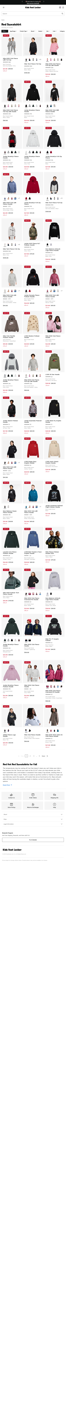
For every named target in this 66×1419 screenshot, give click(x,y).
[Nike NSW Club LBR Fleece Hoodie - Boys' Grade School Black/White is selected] (5, 463)
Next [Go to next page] (43, 756)
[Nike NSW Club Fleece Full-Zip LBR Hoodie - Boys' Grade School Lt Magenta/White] (51, 60)
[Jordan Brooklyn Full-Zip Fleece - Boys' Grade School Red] (51, 152)
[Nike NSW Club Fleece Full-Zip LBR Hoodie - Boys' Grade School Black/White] (61, 60)
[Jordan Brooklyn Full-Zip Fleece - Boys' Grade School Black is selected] (47, 152)
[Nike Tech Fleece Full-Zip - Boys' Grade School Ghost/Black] (36, 60)
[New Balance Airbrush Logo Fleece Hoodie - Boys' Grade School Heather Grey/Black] (51, 245)
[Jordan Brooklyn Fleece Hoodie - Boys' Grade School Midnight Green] (33, 106)
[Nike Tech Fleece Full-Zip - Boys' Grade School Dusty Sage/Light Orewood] (33, 60)
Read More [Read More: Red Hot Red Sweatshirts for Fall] (7, 785)
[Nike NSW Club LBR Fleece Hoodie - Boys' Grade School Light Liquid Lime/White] (15, 198)
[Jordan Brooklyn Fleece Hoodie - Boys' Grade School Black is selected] (26, 106)
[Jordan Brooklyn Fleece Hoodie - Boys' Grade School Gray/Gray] (29, 106)
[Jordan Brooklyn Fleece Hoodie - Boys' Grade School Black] (12, 152)
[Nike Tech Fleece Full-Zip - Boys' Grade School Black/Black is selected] (26, 60)
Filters (5, 31)
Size (48, 31)
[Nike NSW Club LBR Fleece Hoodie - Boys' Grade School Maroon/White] (12, 198)
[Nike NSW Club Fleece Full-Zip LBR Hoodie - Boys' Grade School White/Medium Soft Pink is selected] (47, 60)
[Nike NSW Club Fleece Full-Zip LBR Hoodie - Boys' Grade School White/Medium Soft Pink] (19, 106)
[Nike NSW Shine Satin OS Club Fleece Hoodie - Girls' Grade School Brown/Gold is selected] (47, 731)
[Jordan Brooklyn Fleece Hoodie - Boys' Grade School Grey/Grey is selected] (26, 152)
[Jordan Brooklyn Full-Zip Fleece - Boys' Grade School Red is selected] (26, 198)
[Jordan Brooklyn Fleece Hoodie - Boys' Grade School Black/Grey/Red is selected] (5, 152)
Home (2, 20)
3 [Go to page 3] (33, 756)
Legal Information (33, 824)
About (33, 814)
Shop (33, 819)
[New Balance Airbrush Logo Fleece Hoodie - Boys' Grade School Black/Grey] (51, 594)
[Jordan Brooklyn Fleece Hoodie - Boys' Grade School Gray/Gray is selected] (5, 376)
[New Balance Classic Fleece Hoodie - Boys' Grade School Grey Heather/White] (8, 507)
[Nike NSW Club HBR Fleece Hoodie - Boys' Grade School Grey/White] (54, 106)
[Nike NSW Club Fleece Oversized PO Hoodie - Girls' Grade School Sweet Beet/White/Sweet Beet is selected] (47, 686)
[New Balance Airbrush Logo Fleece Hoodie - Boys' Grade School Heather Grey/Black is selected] (47, 594)
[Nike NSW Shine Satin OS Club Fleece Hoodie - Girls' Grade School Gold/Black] (54, 731)
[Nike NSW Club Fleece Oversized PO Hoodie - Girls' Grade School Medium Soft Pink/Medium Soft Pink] (33, 594)
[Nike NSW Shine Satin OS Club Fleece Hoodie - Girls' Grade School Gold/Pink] (51, 731)
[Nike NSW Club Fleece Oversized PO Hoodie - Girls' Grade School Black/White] (61, 686)
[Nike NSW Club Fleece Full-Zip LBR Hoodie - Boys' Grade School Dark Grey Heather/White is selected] (26, 376)
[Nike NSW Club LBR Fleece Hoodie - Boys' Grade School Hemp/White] (8, 198)
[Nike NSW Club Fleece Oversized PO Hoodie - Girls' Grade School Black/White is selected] (26, 594)
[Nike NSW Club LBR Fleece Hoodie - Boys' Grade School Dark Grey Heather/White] (58, 291)
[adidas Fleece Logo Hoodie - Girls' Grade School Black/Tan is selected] (5, 731)
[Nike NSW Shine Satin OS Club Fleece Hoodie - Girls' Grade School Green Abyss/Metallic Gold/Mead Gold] (58, 731)
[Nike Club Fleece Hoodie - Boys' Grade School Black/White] (29, 731)
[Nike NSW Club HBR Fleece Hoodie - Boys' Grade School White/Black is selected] (47, 106)
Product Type (24, 31)
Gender (40, 31)
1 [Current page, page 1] (26, 756)
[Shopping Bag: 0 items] (63, 7)
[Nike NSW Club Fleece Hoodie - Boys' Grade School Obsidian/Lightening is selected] (26, 640)
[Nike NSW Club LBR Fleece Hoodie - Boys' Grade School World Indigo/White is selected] (5, 198)
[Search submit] (62, 14)
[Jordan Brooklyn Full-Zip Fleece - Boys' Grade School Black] (29, 198)
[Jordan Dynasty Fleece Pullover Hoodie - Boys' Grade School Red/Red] (29, 291)
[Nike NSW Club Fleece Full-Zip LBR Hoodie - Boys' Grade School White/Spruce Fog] (54, 60)
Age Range (13, 31)
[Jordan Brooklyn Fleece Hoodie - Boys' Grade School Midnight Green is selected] (5, 640)
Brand (33, 31)
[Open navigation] (3, 7)
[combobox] (33, 14)
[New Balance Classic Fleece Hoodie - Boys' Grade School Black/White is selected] (5, 507)
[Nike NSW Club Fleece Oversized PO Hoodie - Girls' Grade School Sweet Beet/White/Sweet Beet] (29, 594)
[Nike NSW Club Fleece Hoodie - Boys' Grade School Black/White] (29, 640)
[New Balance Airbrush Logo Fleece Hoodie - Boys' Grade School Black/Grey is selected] (47, 245)
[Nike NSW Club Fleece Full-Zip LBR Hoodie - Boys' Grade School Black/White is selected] (5, 106)
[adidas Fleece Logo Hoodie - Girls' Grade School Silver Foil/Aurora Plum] (8, 731)
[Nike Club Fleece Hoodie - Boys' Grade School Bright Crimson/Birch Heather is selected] (26, 731)
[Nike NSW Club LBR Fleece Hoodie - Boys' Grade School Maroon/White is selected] (47, 291)
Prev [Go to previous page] (22, 756)
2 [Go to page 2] (30, 756)
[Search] (33, 14)
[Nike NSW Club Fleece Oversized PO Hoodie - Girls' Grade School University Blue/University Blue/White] (40, 594)
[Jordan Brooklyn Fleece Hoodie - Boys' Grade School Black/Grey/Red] (40, 106)
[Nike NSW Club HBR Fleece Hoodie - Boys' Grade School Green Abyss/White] (51, 106)
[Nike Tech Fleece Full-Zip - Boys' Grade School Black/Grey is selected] (5, 245)
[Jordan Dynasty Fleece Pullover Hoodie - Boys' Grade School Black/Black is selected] (26, 291)
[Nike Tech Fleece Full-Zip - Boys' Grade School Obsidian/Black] (29, 60)
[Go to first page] (19, 756)
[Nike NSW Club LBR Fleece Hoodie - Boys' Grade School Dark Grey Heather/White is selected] (5, 291)
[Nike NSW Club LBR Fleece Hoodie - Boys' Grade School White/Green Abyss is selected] (26, 507)
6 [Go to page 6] (39, 756)
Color (55, 31)
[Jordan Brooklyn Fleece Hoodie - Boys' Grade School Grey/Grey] (36, 106)
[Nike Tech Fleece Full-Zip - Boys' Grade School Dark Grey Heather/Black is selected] (47, 198)
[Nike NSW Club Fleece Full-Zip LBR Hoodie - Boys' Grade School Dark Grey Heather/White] (58, 60)
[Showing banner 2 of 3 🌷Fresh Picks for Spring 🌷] (34, 2)
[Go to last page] (47, 756)
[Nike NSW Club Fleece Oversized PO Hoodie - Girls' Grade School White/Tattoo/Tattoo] (36, 594)
